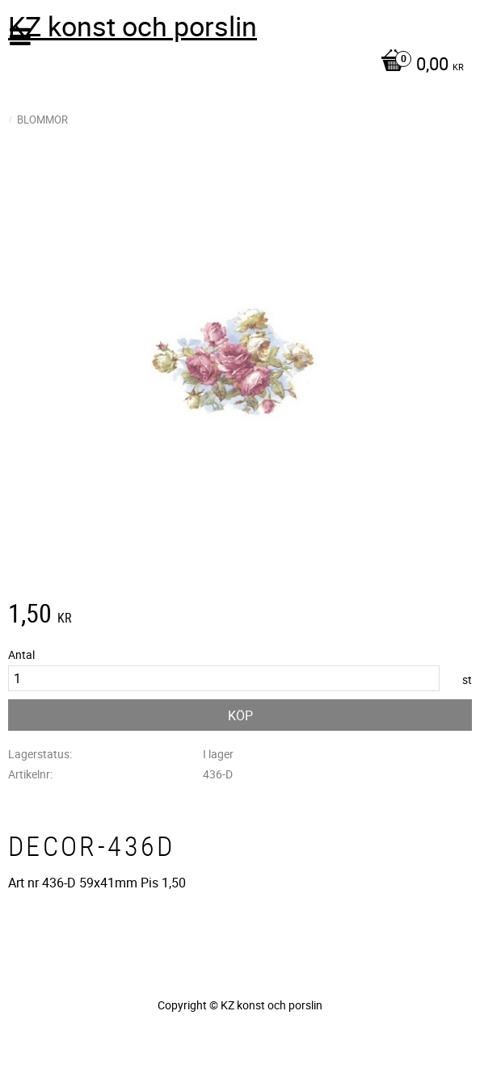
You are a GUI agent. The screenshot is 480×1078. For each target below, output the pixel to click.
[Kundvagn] (236, 65)
